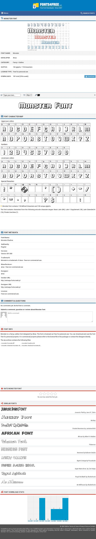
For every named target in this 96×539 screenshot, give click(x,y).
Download (90, 76)
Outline (21, 62)
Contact (92, 526)
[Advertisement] (48, 85)
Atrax (15, 58)
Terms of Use (73, 526)
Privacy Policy (84, 526)
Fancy (15, 62)
